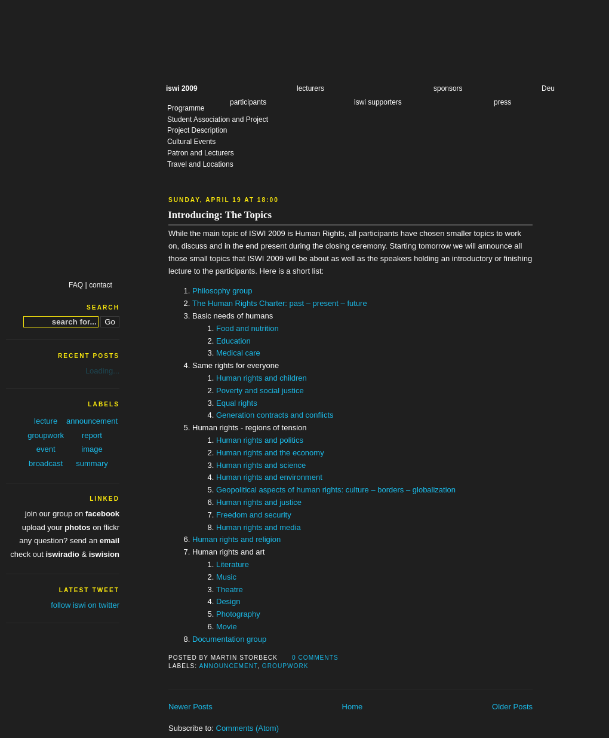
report (92, 435)
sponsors (448, 88)
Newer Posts (190, 706)
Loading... (102, 370)
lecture (45, 421)
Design (228, 601)
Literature (232, 564)
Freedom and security (253, 514)
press (502, 102)
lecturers (310, 88)
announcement (228, 666)
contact (100, 285)
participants (248, 102)
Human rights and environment (269, 477)
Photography (238, 614)
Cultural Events (191, 141)
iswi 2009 (182, 88)
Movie (226, 626)
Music (226, 576)
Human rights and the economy (270, 452)
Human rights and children (261, 377)
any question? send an (69, 540)
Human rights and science (261, 465)
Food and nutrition (247, 328)
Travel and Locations (200, 164)
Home (352, 706)
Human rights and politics (259, 440)
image (91, 449)
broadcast (46, 463)
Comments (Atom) (247, 728)
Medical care (238, 352)
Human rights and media (258, 527)
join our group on (72, 513)
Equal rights (236, 403)
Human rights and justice (259, 502)
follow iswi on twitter (85, 605)
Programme (186, 108)
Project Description (197, 130)
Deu (548, 88)
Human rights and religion (236, 539)
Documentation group (229, 639)
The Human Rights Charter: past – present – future (279, 303)
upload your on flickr (70, 527)
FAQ (76, 285)
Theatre (229, 589)
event (46, 449)
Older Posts (512, 706)
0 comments (315, 657)
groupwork (285, 666)
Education (233, 340)
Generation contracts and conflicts (275, 415)
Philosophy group (222, 290)
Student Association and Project (217, 119)
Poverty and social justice (260, 390)
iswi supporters (378, 102)
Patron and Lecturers (200, 153)
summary (91, 463)
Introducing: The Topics (220, 215)
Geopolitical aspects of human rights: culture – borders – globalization (336, 489)
